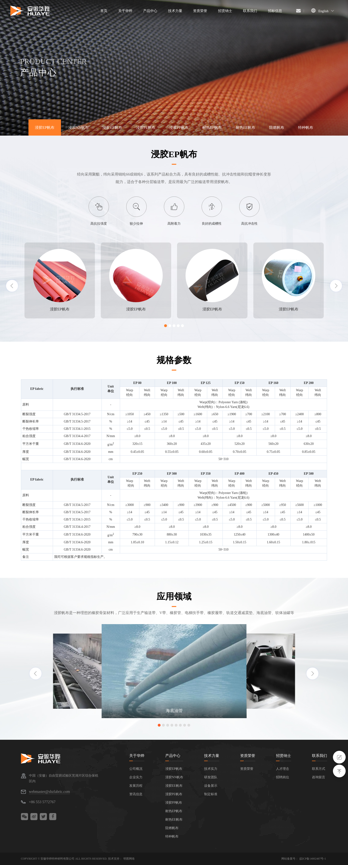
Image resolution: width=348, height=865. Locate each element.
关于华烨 (136, 756)
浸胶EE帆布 (112, 127)
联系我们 (319, 756)
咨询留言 (318, 777)
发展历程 (135, 785)
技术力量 (211, 756)
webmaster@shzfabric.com (49, 792)
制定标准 (210, 794)
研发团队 (210, 777)
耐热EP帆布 (212, 127)
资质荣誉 (247, 756)
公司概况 (135, 769)
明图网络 (129, 858)
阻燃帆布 (276, 127)
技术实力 (210, 769)
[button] (165, 325)
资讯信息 (135, 794)
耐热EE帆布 (245, 127)
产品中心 (172, 756)
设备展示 (210, 785)
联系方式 (318, 769)
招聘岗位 (282, 777)
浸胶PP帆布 (179, 127)
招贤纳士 (283, 756)
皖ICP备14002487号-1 (312, 858)
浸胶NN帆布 (78, 127)
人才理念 (282, 769)
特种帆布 (305, 127)
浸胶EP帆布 (44, 127)
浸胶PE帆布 (146, 127)
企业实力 (135, 777)
